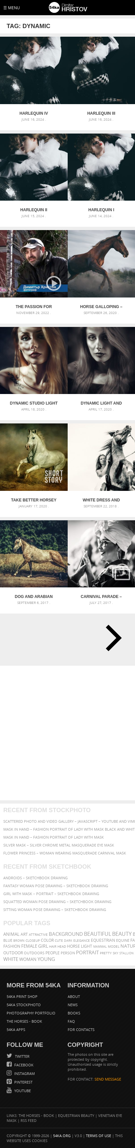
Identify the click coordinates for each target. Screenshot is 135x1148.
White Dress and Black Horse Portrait (101, 500)
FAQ (71, 1021)
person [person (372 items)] (68, 952)
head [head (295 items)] (61, 946)
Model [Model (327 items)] (113, 946)
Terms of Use (98, 1135)
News (73, 1004)
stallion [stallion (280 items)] (126, 953)
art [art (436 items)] (24, 934)
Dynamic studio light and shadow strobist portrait (33, 403)
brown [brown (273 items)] (19, 940)
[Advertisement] (67, 733)
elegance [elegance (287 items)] (81, 940)
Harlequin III (101, 113)
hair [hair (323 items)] (52, 946)
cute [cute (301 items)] (59, 940)
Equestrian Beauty (76, 1115)
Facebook (23, 1064)
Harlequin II (33, 210)
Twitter (22, 1056)
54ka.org (62, 1135)
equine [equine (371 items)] (122, 940)
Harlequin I (101, 210)
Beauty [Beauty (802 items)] (122, 933)
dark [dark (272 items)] (68, 940)
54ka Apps (16, 1029)
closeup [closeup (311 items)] (33, 940)
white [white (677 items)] (10, 959)
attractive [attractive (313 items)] (38, 934)
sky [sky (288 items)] (115, 953)
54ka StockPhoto (24, 1004)
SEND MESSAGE (108, 1079)
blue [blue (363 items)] (7, 940)
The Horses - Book (24, 1021)
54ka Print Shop (22, 996)
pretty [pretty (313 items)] (106, 953)
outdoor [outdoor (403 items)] (13, 952)
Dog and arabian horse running (34, 596)
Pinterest (23, 1082)
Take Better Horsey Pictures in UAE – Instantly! (33, 500)
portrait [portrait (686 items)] (87, 952)
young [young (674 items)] (46, 959)
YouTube (22, 1090)
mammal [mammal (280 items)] (100, 946)
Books (74, 1012)
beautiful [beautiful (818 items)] (97, 933)
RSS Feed (28, 1120)
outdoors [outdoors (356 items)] (34, 953)
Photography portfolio (31, 1012)
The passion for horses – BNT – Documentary (34, 306)
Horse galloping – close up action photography (101, 306)
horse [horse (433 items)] (73, 946)
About (74, 996)
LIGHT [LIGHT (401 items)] (86, 946)
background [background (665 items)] (66, 934)
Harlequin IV (34, 113)
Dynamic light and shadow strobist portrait (101, 403)
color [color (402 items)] (47, 940)
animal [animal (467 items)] (11, 934)
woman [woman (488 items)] (27, 959)
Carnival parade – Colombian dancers (101, 596)
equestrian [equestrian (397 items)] (103, 940)
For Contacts (81, 1029)
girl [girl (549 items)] (43, 946)
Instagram (24, 1073)
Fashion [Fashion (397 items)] (11, 946)
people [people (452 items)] (52, 953)
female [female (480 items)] (29, 946)
